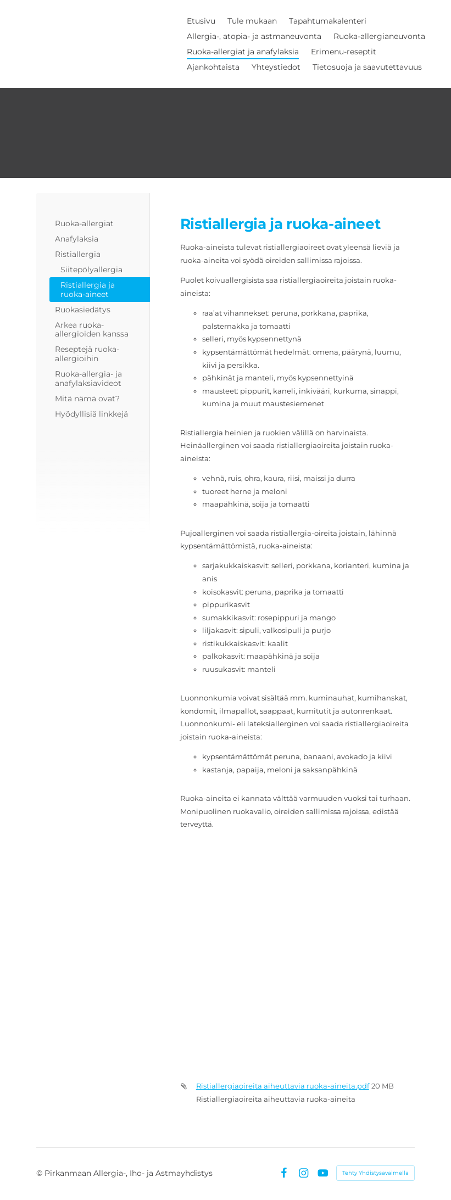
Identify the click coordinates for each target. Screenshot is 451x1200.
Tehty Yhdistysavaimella (375, 1172)
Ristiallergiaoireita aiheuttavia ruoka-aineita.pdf (282, 1085)
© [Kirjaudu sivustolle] (40, 1173)
